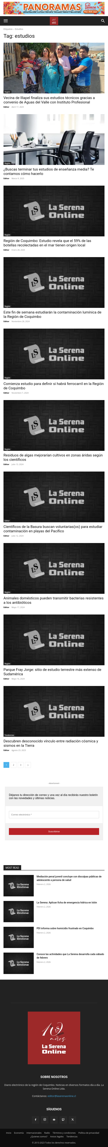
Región (7, 92)
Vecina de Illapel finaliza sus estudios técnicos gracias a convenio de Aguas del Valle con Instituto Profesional (49, 100)
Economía (19, 1132)
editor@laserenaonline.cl (62, 1096)
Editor (6, 107)
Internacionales (33, 1132)
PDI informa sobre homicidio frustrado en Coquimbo (65, 928)
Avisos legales (57, 1136)
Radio (47, 1132)
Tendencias (9, 735)
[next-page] (28, 765)
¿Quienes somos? (39, 1136)
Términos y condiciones (64, 1132)
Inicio (8, 1132)
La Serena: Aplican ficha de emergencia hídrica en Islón (67, 902)
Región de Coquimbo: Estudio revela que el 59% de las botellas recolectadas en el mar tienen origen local (47, 243)
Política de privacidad (88, 1132)
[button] (5, 21)
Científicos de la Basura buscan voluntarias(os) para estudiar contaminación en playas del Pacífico (52, 529)
